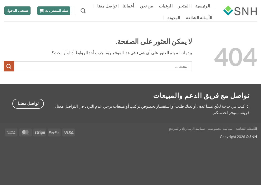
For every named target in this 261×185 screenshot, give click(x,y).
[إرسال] (9, 66)
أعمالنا (128, 5)
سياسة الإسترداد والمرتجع (187, 129)
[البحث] (83, 10)
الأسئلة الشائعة (199, 17)
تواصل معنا (107, 5)
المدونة (173, 17)
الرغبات (165, 5)
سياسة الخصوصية (220, 129)
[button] (54, 10)
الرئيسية (202, 5)
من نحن (146, 5)
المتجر (183, 5)
